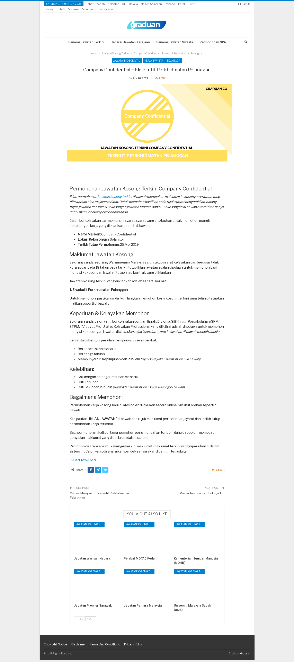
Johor (90, 4)
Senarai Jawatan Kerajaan (129, 37)
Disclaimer (78, 646)
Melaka (133, 4)
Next (91, 620)
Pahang (170, 4)
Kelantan (113, 4)
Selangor (173, 55)
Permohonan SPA (214, 37)
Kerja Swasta (153, 55)
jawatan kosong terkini (115, 199)
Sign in (244, 4)
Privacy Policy (133, 646)
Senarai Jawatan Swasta (175, 37)
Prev (79, 620)
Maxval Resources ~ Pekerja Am (201, 495)
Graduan (245, 655)
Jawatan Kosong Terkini (127, 55)
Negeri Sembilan (151, 4)
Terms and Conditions (105, 646)
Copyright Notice (55, 646)
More (182, 4)
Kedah (101, 4)
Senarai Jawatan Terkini (85, 37)
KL (124, 4)
